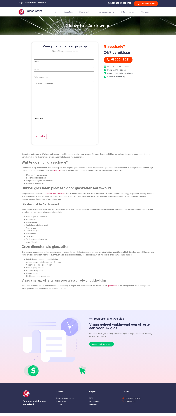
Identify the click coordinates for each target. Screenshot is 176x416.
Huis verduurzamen (106, 12)
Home (55, 12)
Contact (144, 12)
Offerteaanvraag (128, 12)
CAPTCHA (38, 122)
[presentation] (51, 128)
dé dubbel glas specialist (54, 196)
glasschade (57, 173)
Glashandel (85, 12)
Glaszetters (68, 12)
